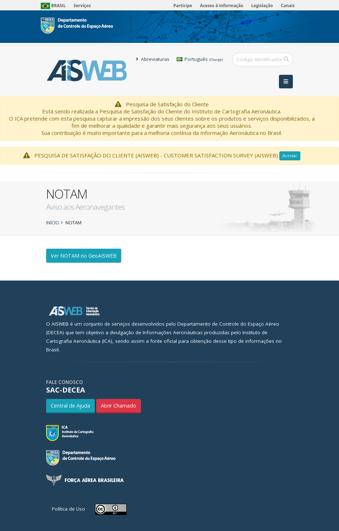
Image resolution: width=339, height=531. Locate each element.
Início (52, 222)
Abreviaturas (153, 59)
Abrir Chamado (118, 405)
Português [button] (200, 59)
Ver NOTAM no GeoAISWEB (84, 255)
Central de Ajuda (70, 405)
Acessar (289, 155)
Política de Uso (68, 509)
